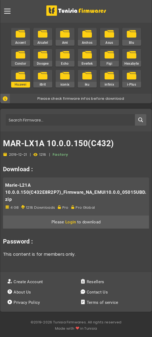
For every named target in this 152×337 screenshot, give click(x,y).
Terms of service (99, 302)
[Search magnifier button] (140, 120)
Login (70, 222)
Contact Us (94, 292)
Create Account (25, 281)
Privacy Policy (24, 302)
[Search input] (70, 120)
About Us (19, 292)
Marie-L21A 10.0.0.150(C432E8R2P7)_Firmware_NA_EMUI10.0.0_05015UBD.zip (76, 192)
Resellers (92, 281)
